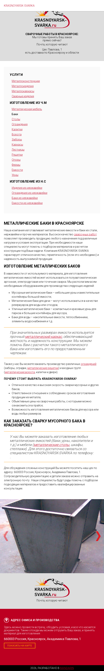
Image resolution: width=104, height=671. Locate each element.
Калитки (17, 129)
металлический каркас (43, 337)
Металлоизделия (23, 86)
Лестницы (18, 149)
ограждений (88, 364)
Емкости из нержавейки (27, 203)
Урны (15, 175)
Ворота (17, 134)
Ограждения (20, 124)
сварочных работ (85, 234)
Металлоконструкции (26, 81)
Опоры (16, 159)
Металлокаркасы (23, 91)
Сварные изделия (23, 96)
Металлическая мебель (27, 109)
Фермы (16, 164)
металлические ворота (20, 372)
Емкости (17, 169)
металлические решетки (42, 368)
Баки (15, 114)
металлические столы (51, 445)
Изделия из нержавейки (27, 187)
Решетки (17, 154)
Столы (16, 119)
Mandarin (67, 668)
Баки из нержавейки (25, 198)
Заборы (17, 139)
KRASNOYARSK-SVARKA (19, 5)
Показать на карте (19, 645)
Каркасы (17, 144)
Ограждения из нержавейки (29, 192)
